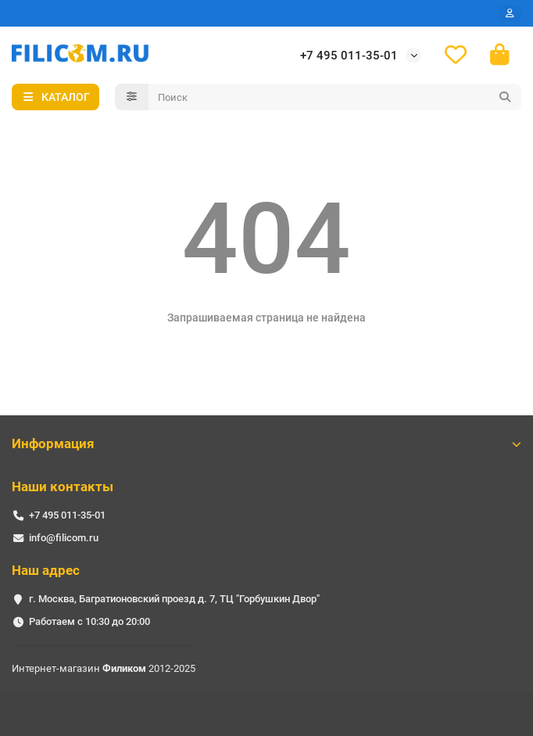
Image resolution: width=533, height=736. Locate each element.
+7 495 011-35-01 (349, 55)
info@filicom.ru (63, 538)
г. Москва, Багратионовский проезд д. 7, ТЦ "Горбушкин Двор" (174, 599)
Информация (266, 443)
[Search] (335, 97)
